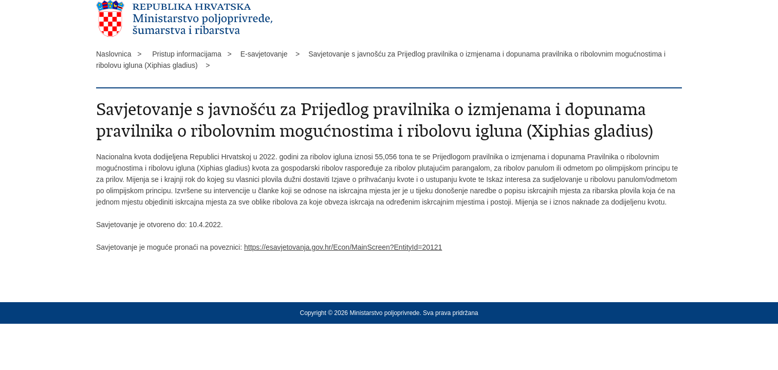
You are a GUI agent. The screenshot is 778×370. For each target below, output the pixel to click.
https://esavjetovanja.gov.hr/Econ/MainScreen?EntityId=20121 (343, 247)
